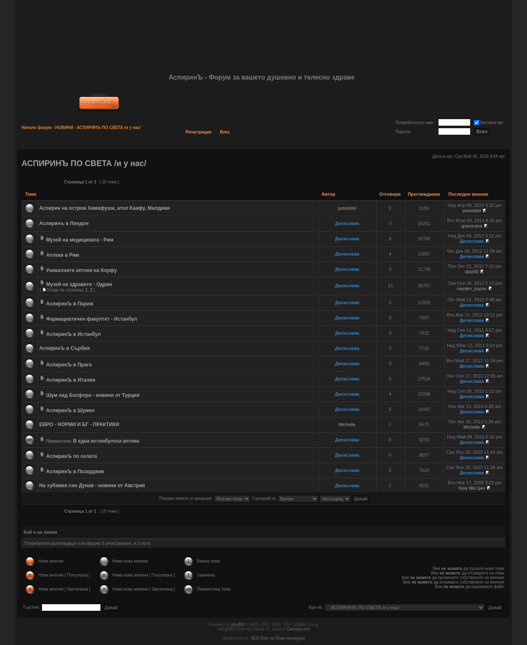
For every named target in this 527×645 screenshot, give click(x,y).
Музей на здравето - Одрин (79, 284)
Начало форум (36, 127)
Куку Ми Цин (472, 488)
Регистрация (199, 132)
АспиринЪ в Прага (69, 365)
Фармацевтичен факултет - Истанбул (91, 319)
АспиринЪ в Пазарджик (75, 471)
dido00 (471, 271)
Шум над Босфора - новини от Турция (92, 395)
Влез (225, 132)
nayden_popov (472, 288)
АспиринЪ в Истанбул (73, 334)
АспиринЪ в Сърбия (64, 348)
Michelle (347, 424)
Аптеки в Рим (62, 255)
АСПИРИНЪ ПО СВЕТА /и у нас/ (108, 127)
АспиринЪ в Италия (70, 380)
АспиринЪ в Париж (69, 304)
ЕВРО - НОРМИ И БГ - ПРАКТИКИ (79, 424)
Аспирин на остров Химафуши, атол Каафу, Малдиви (104, 208)
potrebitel (347, 208)
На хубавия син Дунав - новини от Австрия (92, 485)
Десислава (347, 223)
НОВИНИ (64, 127)
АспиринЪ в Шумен (70, 410)
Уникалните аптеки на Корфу (81, 270)
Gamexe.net (298, 629)
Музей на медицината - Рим (80, 240)
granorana (472, 225)
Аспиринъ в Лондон (64, 223)
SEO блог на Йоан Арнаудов (278, 638)
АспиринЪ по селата (71, 456)
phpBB (237, 624)
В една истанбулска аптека (106, 441)
